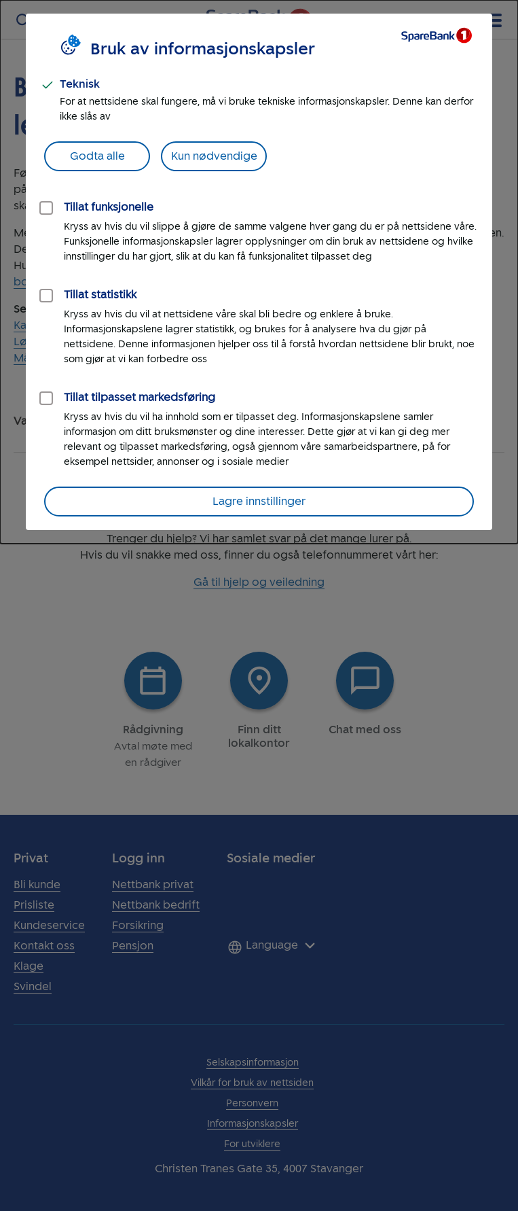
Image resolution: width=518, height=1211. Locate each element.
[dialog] (259, 272)
